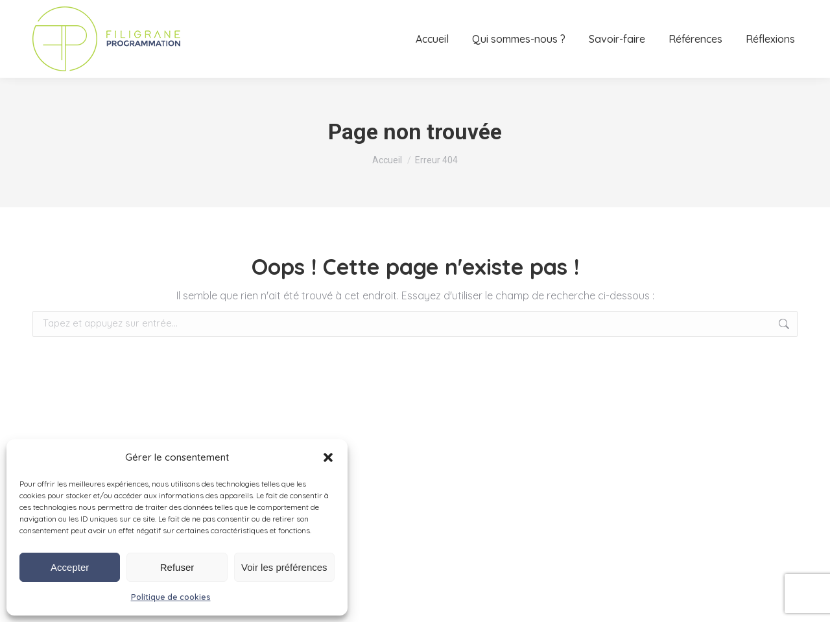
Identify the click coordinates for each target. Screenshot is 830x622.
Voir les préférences (284, 567)
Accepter (70, 567)
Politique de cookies (171, 597)
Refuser (177, 567)
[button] (328, 457)
